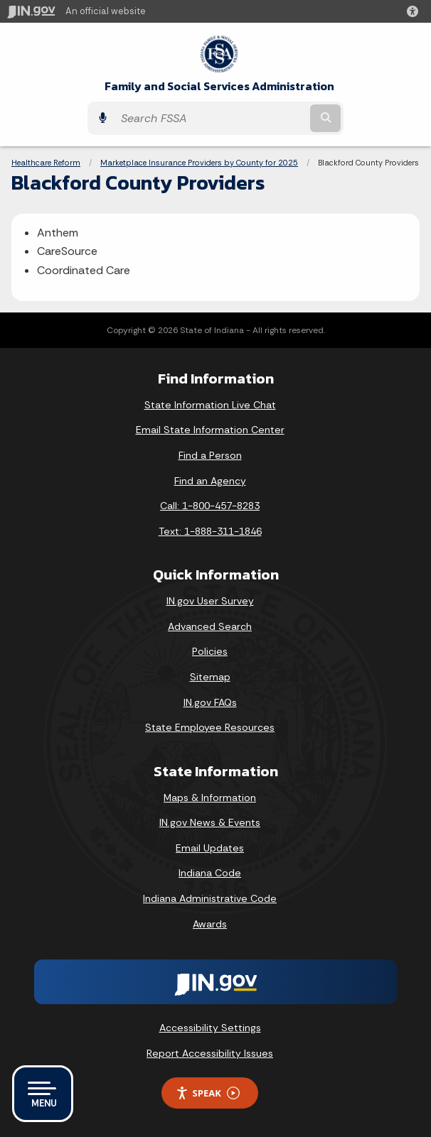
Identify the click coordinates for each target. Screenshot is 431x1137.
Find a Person (210, 455)
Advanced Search (210, 626)
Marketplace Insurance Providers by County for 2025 (199, 163)
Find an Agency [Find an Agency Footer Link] (210, 480)
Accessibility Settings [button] (210, 1027)
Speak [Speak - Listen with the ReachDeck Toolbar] (208, 1093)
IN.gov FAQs (210, 702)
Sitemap (210, 676)
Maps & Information (210, 797)
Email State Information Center (210, 429)
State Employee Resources (210, 727)
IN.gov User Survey (210, 600)
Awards (210, 924)
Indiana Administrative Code (210, 898)
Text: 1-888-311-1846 (210, 531)
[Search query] (210, 118)
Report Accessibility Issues (210, 1053)
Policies (210, 651)
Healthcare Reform (45, 163)
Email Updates (210, 848)
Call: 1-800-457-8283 (210, 505)
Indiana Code (210, 872)
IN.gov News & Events (209, 822)
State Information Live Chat (210, 404)
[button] (415, 11)
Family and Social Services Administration (219, 86)
